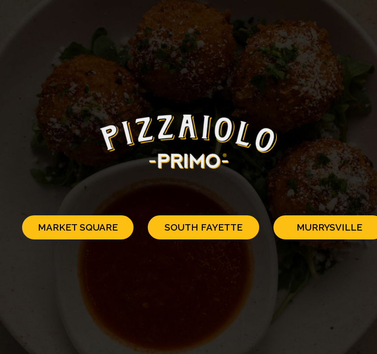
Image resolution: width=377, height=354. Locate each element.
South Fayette (195, 227)
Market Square (70, 227)
